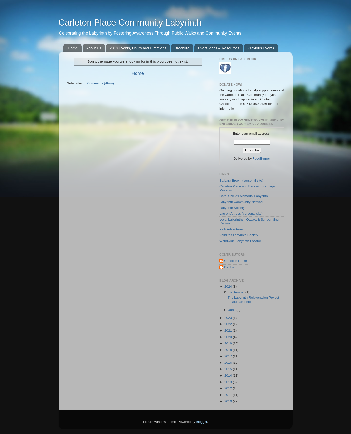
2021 (228, 330)
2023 (228, 318)
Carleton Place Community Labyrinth (129, 23)
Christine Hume (235, 260)
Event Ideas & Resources (218, 48)
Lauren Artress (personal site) (241, 213)
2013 (228, 382)
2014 (228, 375)
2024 (228, 286)
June (232, 310)
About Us (93, 48)
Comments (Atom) (100, 83)
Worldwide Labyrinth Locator (240, 241)
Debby (229, 267)
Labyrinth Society (232, 208)
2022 (228, 324)
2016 (228, 362)
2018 (228, 350)
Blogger (201, 422)
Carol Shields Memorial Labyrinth (243, 196)
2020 (228, 337)
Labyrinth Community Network (241, 202)
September (236, 292)
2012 (228, 388)
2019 (228, 343)
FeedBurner (261, 158)
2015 (228, 369)
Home (73, 48)
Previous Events (261, 48)
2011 (228, 395)
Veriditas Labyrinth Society (238, 235)
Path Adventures (231, 229)
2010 (228, 401)
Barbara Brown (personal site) (241, 180)
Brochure (182, 48)
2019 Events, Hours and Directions (138, 48)
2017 (228, 356)
